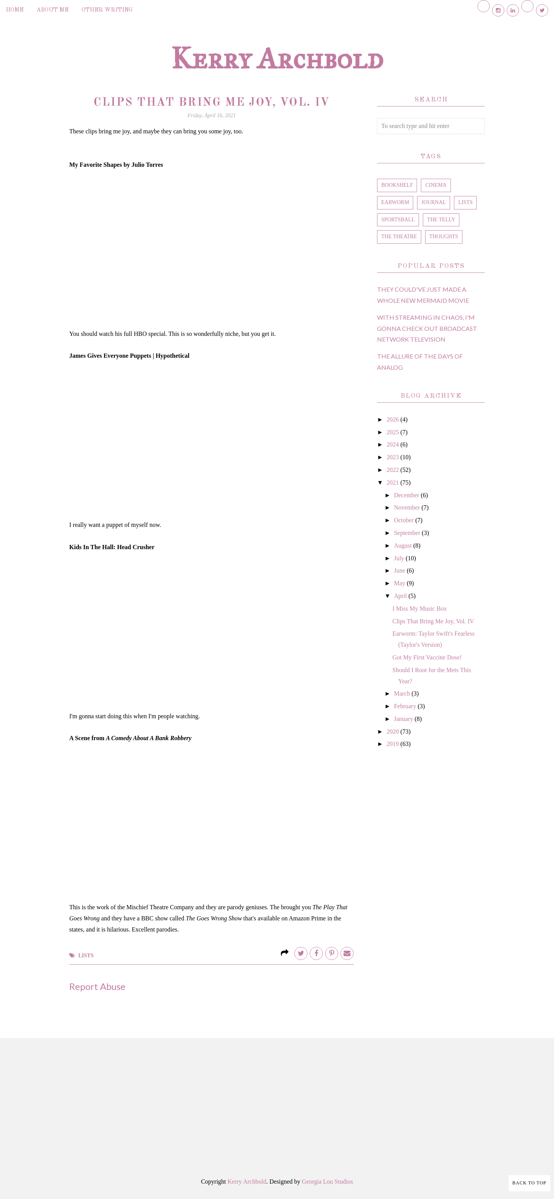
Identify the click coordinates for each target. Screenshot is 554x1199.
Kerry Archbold (277, 58)
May (400, 583)
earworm (395, 202)
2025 (393, 432)
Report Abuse (97, 986)
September (408, 533)
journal (433, 202)
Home (14, 10)
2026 (393, 419)
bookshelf (397, 185)
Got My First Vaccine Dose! (427, 657)
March (403, 693)
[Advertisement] (431, 884)
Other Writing (107, 10)
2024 (393, 444)
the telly (441, 220)
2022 (393, 470)
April (401, 596)
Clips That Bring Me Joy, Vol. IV (433, 621)
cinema (435, 185)
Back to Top (529, 1183)
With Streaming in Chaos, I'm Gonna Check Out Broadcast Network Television (427, 328)
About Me (52, 10)
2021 (393, 482)
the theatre (399, 236)
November (408, 507)
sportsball (398, 220)
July (400, 558)
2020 (393, 731)
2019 (393, 744)
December (407, 495)
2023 (393, 457)
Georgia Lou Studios (327, 1181)
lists (86, 955)
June (400, 570)
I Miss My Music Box (419, 608)
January (404, 719)
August (403, 545)
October (405, 520)
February (406, 706)
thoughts (443, 236)
